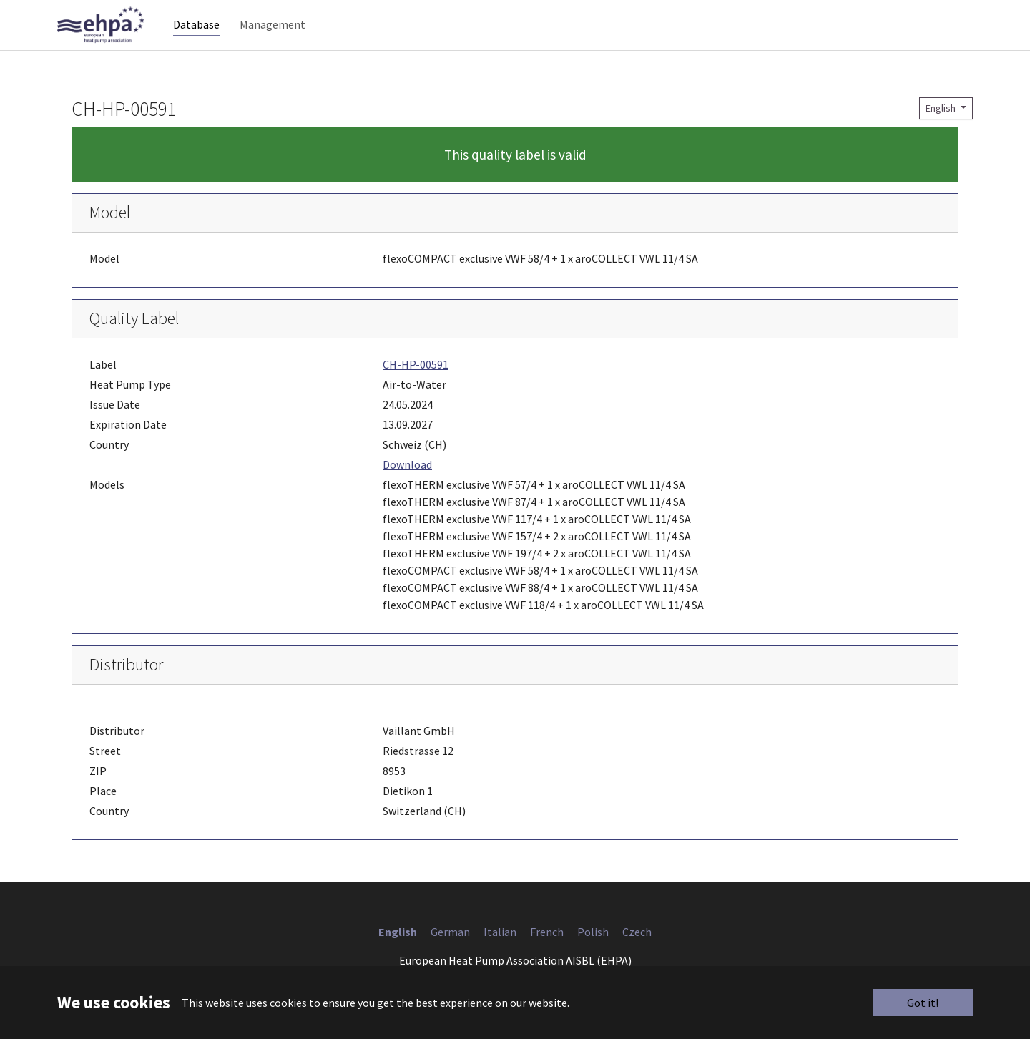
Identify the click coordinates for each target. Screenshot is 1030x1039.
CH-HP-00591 (415, 393)
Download (407, 493)
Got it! (922, 1002)
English (942, 136)
